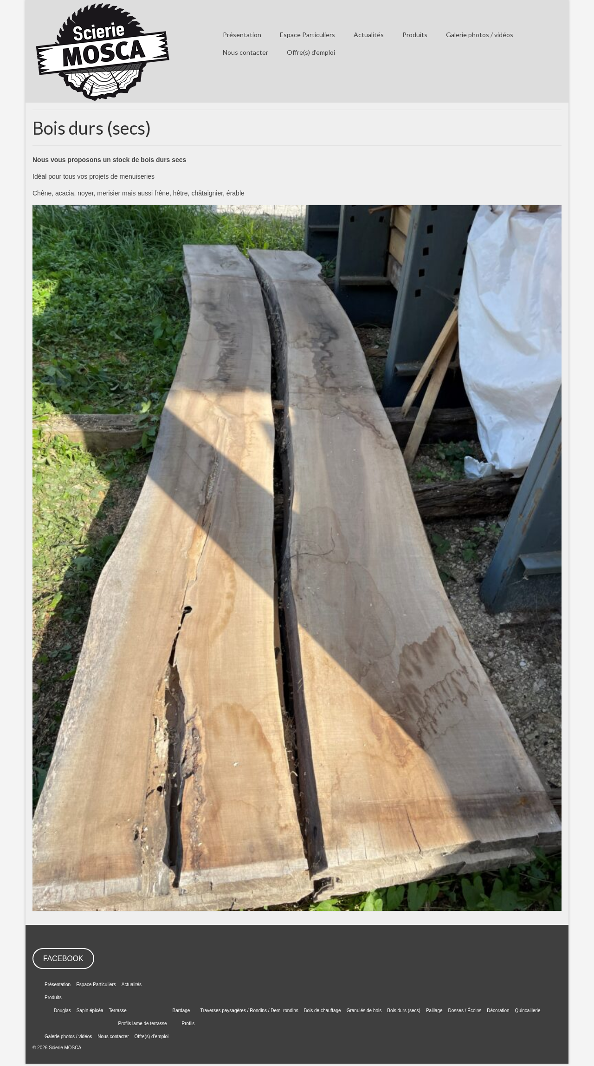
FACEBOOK (63, 958)
